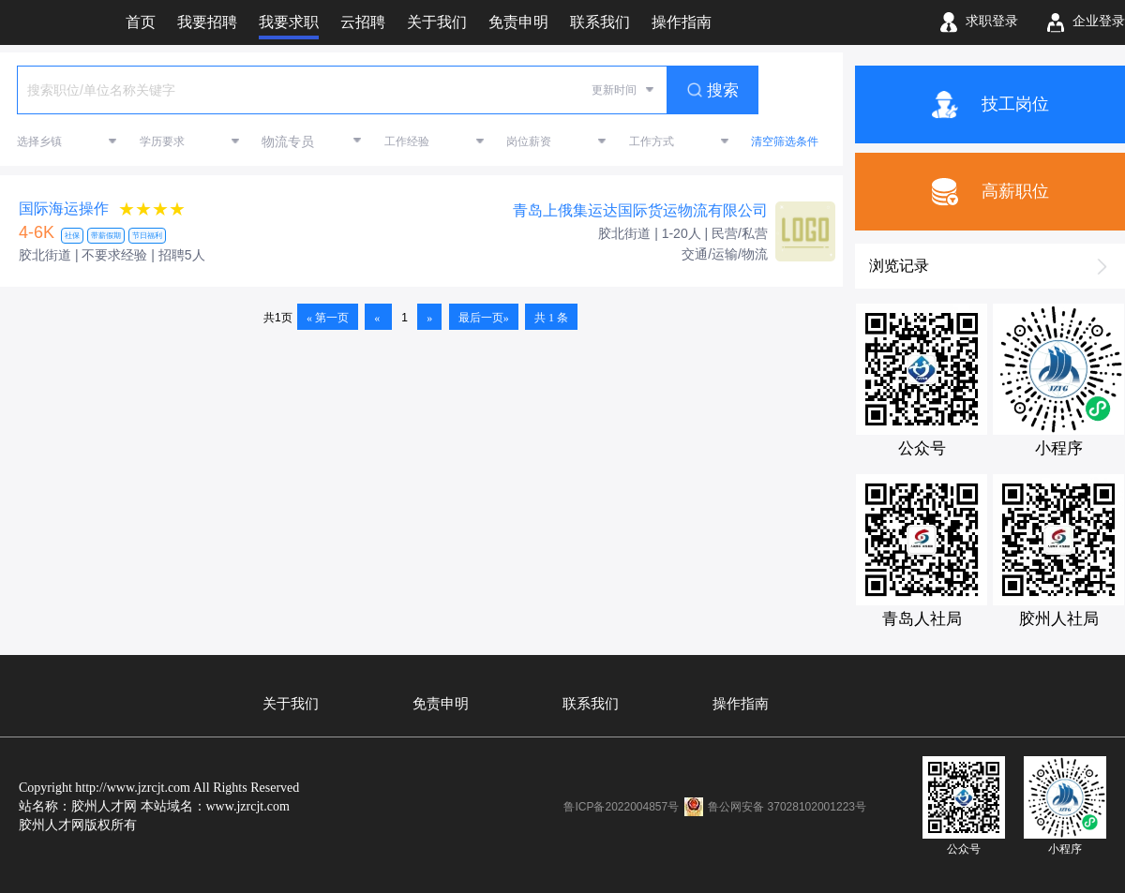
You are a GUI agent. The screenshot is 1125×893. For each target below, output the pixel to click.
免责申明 (440, 703)
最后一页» (483, 317)
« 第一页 (328, 317)
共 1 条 (551, 317)
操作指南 (740, 703)
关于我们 (290, 703)
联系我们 (590, 703)
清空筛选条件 (784, 141)
